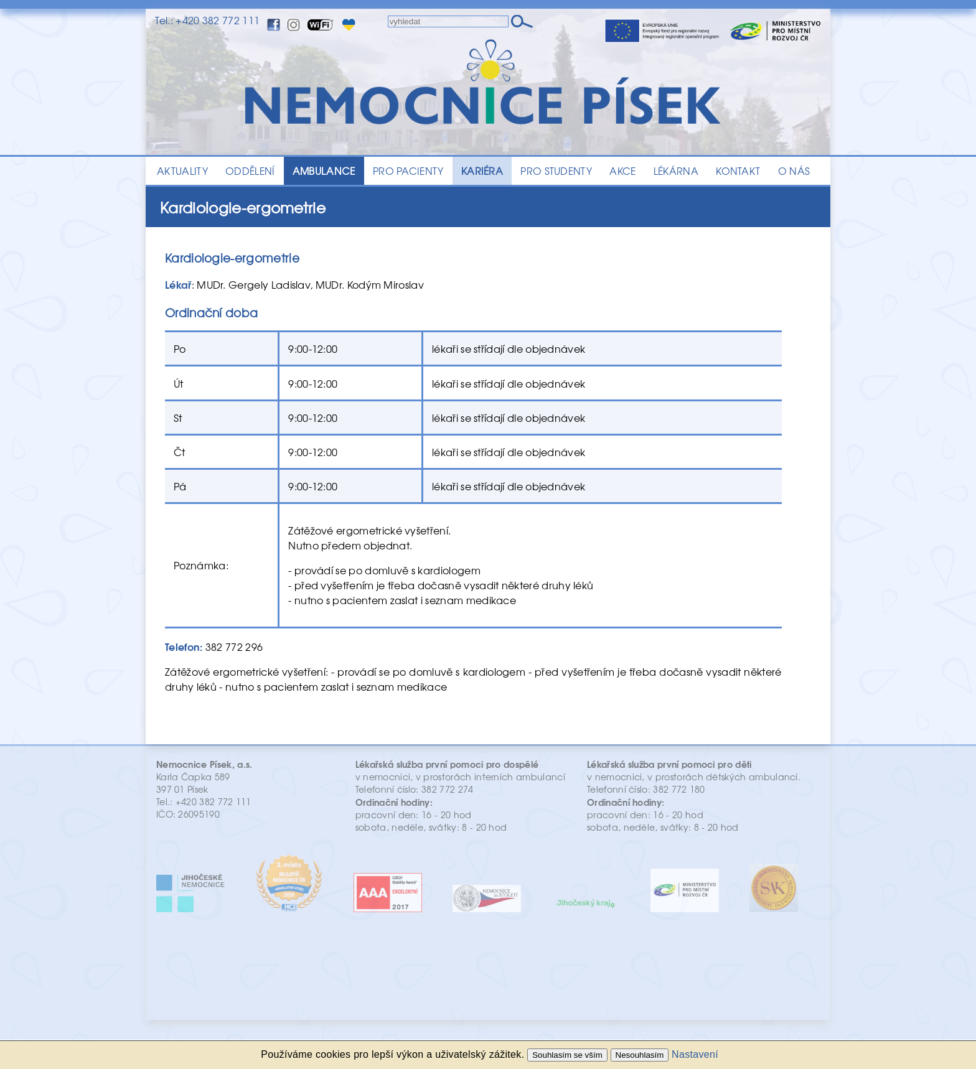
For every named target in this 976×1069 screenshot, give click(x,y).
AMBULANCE (324, 171)
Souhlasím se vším (567, 1055)
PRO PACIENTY (408, 171)
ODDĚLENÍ (250, 171)
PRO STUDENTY (556, 171)
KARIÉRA (482, 171)
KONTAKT (738, 171)
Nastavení (695, 1054)
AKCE (622, 171)
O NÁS (794, 171)
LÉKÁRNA (676, 171)
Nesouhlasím (640, 1055)
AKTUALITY (182, 171)
